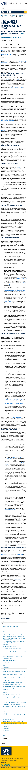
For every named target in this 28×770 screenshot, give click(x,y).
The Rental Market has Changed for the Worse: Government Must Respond (14, 689)
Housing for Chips (6, 662)
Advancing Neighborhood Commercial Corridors (11, 694)
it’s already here (22, 70)
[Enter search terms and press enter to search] (14, 8)
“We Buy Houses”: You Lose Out (9, 717)
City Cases (4, 621)
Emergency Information (13, 760)
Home (2, 15)
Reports (3, 740)
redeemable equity (8, 458)
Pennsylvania (20, 329)
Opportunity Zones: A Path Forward (9, 663)
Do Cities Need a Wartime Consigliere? (10, 660)
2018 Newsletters (6, 735)
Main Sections (6, 12)
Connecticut (12, 329)
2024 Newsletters (6, 665)
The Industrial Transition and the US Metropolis (11, 704)
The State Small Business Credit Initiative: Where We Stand (14, 723)
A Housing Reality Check (7, 658)
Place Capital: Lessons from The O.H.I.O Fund (11, 633)
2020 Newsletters (6, 732)
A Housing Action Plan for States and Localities (11, 654)
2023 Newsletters (20, 15)
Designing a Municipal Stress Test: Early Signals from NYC (13, 656)
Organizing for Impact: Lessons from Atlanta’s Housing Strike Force (14, 630)
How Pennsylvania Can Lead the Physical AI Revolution (13, 628)
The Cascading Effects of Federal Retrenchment (12, 648)
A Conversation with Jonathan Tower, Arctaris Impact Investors (14, 702)
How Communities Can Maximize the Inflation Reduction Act (14, 706)
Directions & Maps (5, 760)
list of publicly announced (18, 217)
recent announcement (18, 579)
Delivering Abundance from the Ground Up (10, 626)
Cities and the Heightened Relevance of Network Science (13, 636)
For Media (7, 758)
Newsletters (13, 15)
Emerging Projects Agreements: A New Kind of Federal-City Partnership (14, 672)
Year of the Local (19, 554)
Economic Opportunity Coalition (11, 509)
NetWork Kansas (20, 399)
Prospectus (4, 738)
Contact (21, 758)
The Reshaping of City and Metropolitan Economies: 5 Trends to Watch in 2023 (14, 726)
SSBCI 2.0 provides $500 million (16, 417)
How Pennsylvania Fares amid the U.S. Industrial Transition (14, 686)
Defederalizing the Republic (8, 650)
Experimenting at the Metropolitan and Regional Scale (13, 721)
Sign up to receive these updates (11, 38)
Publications (7, 15)
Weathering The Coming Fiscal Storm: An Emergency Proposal (12, 675)
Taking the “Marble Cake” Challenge (9, 646)
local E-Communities (20, 403)
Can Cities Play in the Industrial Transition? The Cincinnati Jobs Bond (13, 698)
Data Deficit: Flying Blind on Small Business (11, 708)
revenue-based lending (16, 457)
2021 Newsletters (6, 730)
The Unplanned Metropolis (8, 669)
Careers (11, 758)
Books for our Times (6, 680)
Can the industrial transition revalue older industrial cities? (13, 700)
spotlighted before (19, 167)
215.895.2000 (3, 768)
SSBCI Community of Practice (17, 87)
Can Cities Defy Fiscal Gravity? (8, 719)
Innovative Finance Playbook (18, 562)
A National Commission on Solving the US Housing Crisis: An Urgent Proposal (14, 715)
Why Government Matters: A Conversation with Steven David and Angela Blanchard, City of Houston (14, 642)
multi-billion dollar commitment (7, 120)
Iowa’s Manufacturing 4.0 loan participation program (14, 290)
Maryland (8, 329)
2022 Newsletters (6, 728)
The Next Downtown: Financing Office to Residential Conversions (12, 692)
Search (3, 743)
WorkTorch (15, 582)
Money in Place (5, 644)
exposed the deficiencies (6, 54)
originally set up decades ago (11, 399)
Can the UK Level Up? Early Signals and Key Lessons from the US (14, 710)
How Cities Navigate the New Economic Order (11, 684)
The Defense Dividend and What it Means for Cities (12, 682)
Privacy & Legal (16, 758)
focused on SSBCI (20, 506)
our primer (19, 79)
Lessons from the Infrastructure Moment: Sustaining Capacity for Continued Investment (14, 639)
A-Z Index (3, 758)
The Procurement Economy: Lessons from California (12, 634)
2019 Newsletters (6, 733)
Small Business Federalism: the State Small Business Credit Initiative (14, 678)
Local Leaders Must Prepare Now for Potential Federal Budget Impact (14, 652)
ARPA (20, 553)
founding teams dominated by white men (12, 324)
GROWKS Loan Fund (9, 403)
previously (15, 553)
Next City (7, 79)
